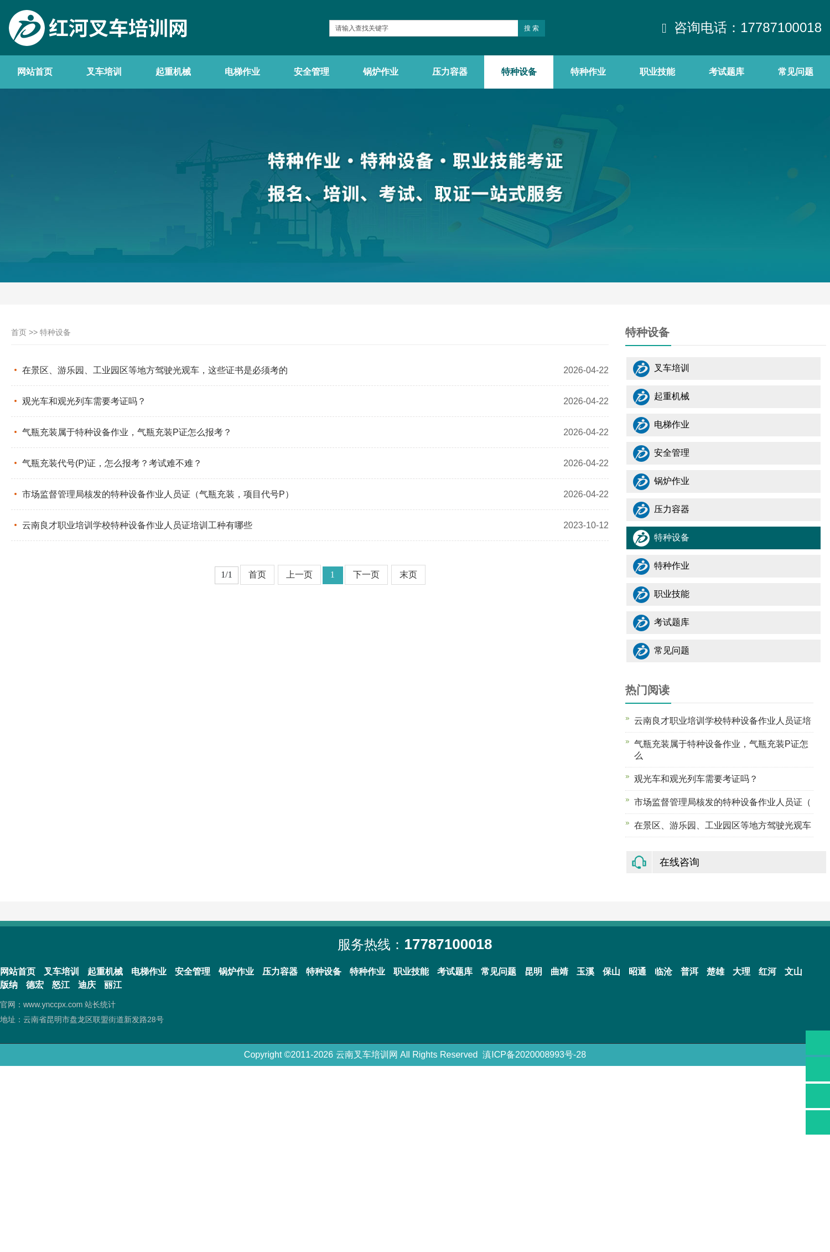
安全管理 (671, 452)
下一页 (366, 574)
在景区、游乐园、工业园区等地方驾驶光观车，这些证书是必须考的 (155, 370)
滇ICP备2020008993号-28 (534, 1054)
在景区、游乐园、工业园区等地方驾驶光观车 (722, 825)
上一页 (299, 574)
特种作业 (671, 565)
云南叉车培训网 (367, 1054)
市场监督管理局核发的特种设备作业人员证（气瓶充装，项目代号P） (158, 494)
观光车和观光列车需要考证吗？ (84, 401)
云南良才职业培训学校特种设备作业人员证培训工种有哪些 (137, 525)
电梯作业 (671, 424)
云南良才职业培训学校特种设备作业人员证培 (722, 720)
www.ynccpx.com (52, 1004)
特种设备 (55, 332)
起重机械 (671, 396)
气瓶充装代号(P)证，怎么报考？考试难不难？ (112, 463)
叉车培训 (671, 368)
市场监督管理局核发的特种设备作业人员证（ (722, 802)
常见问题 (671, 650)
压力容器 (671, 509)
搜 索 (531, 28)
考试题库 (671, 622)
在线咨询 (679, 862)
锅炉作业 (671, 481)
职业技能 (671, 594)
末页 (408, 574)
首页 (19, 332)
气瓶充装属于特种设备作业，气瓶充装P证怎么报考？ (127, 432)
